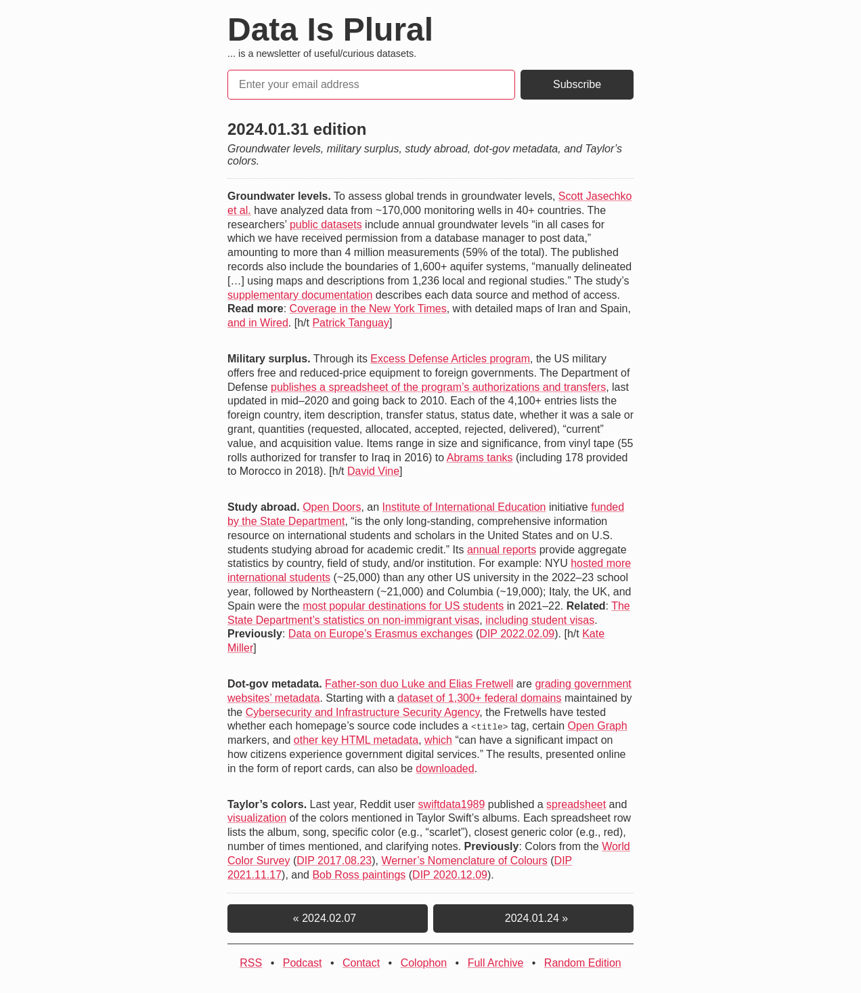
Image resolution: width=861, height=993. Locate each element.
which (438, 740)
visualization (256, 818)
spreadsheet (576, 803)
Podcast (302, 963)
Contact (361, 963)
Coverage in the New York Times (368, 308)
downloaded (445, 768)
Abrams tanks (480, 457)
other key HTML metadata (356, 740)
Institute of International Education (464, 507)
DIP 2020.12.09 (449, 874)
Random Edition (582, 963)
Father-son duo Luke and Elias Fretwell (419, 684)
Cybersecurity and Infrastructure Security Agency (363, 712)
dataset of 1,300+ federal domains (479, 698)
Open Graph (597, 726)
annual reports (501, 549)
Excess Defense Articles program (450, 358)
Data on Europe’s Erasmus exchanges (380, 633)
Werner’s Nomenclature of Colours (464, 860)
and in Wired (257, 323)
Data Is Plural (330, 29)
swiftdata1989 (451, 803)
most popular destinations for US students (403, 606)
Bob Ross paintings (358, 874)
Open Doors (332, 507)
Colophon (424, 963)
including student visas (539, 620)
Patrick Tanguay (350, 323)
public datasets (326, 224)
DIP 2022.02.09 (516, 633)
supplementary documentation (299, 295)
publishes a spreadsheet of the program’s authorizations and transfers (438, 387)
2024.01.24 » (533, 918)
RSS (251, 963)
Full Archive (496, 963)
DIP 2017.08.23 (334, 860)
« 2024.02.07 (327, 918)
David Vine (373, 471)
